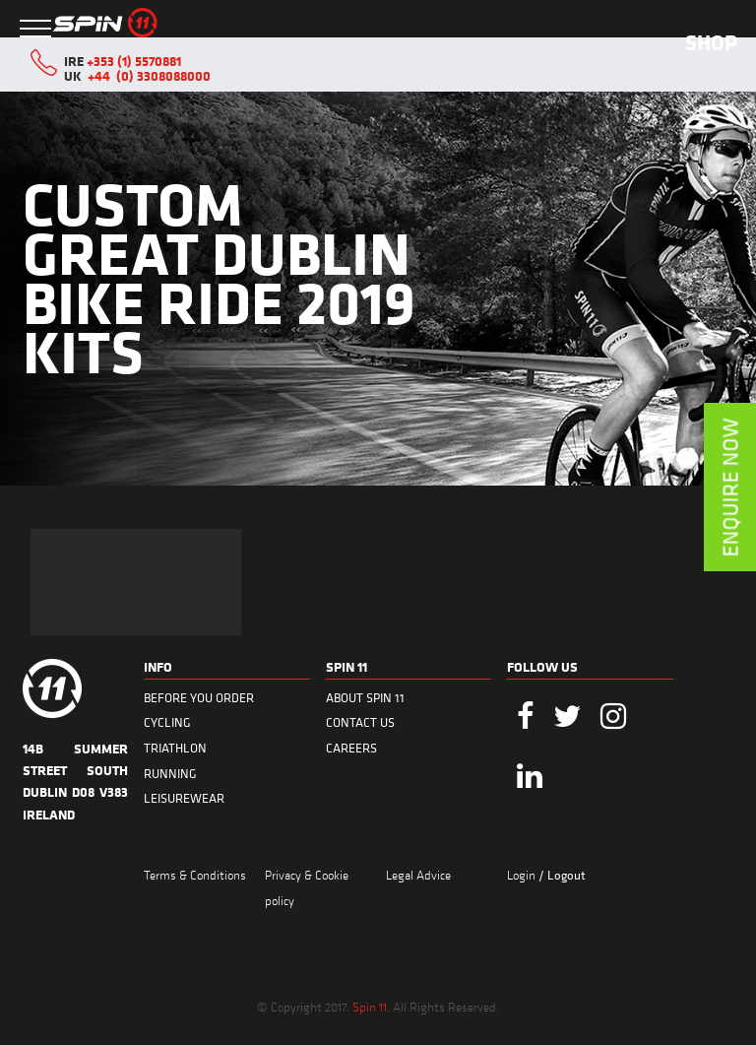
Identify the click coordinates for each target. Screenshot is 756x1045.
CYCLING (167, 722)
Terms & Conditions (195, 874)
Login (522, 874)
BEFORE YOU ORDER (199, 697)
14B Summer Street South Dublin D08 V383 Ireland (75, 770)
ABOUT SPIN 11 (365, 697)
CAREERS (351, 748)
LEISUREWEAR (184, 798)
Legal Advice (418, 874)
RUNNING (170, 773)
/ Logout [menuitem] (562, 875)
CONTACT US (360, 722)
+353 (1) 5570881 (134, 60)
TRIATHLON (175, 748)
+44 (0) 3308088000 (149, 75)
